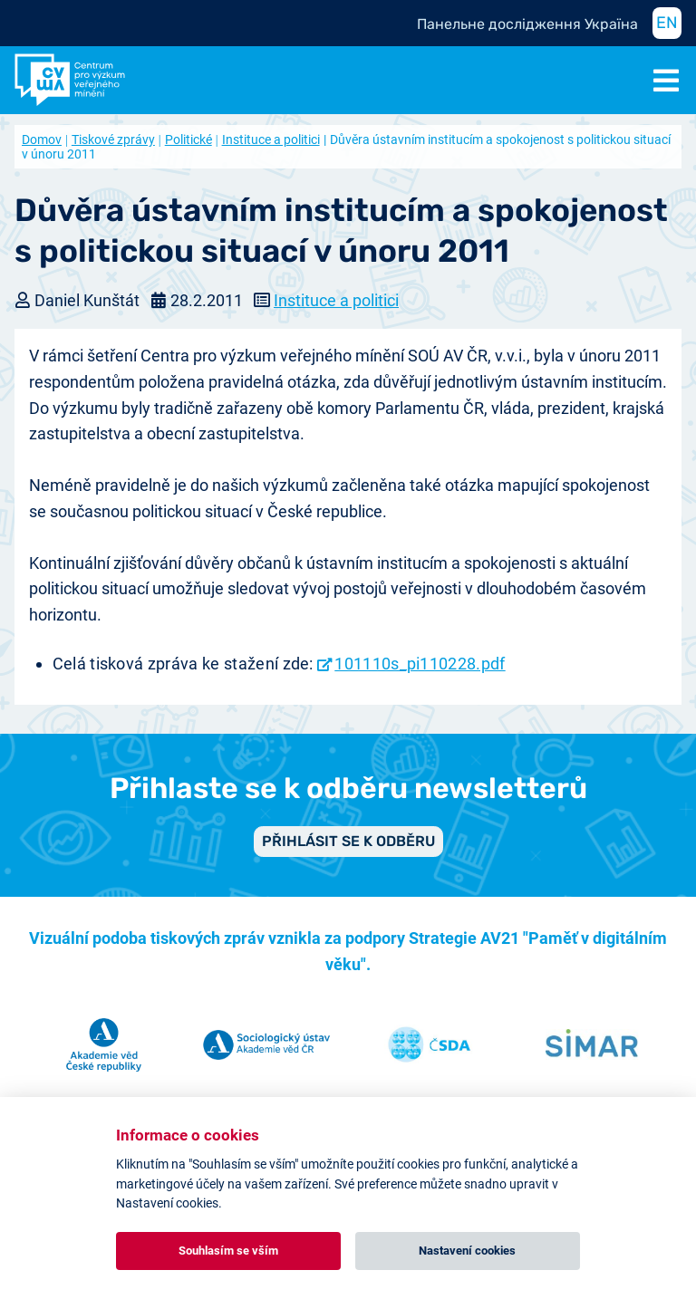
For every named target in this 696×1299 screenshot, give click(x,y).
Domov (42, 139)
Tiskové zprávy (113, 139)
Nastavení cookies (467, 1250)
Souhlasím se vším (228, 1250)
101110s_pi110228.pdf (419, 663)
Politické (188, 139)
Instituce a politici (271, 139)
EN (667, 23)
